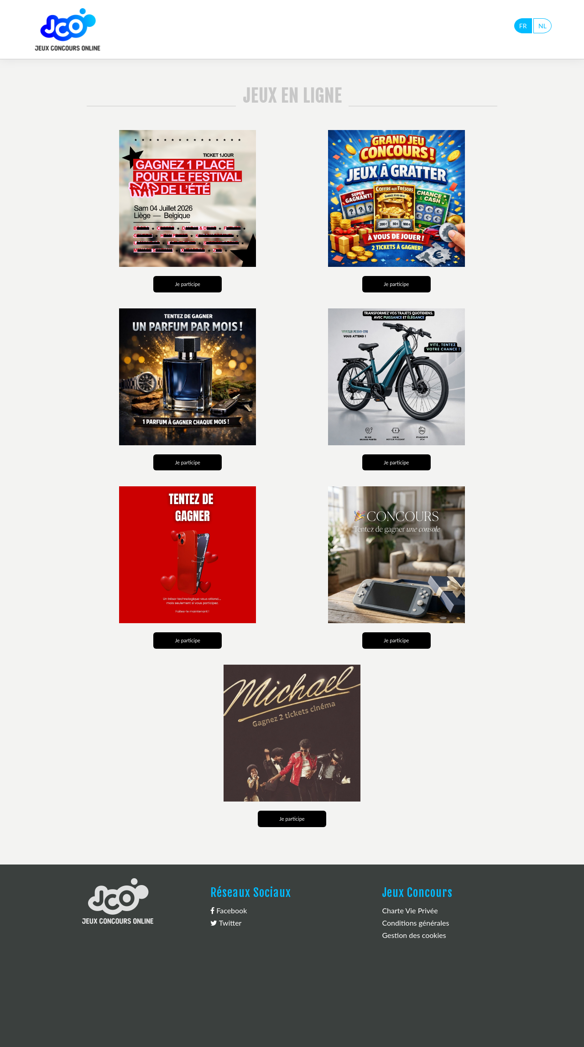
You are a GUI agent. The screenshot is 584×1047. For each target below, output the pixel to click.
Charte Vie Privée (410, 910)
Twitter (225, 922)
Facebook (228, 910)
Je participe (187, 284)
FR (523, 26)
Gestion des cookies (414, 935)
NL (542, 26)
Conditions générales (415, 922)
